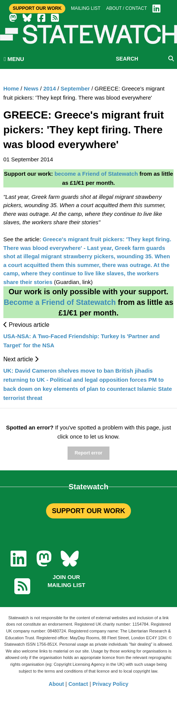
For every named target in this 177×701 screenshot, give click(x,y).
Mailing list (85, 8)
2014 (49, 88)
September (75, 88)
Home (11, 88)
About (56, 684)
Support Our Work (37, 8)
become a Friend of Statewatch (96, 173)
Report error (88, 453)
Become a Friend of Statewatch (60, 302)
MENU (14, 59)
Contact (78, 684)
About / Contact (126, 8)
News (31, 88)
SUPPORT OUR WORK (88, 511)
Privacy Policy (110, 684)
